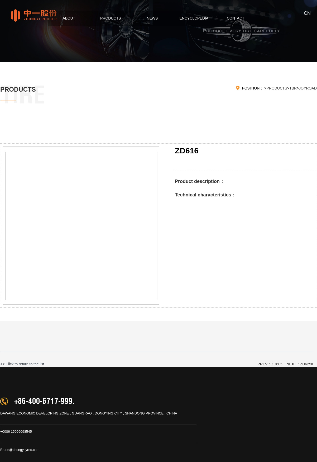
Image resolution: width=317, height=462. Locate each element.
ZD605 (276, 364)
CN (307, 13)
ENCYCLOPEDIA (190, 18)
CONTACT (232, 18)
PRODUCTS (107, 18)
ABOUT (65, 18)
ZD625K (307, 364)
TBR (293, 88)
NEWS (148, 18)
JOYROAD (308, 88)
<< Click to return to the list (22, 364)
